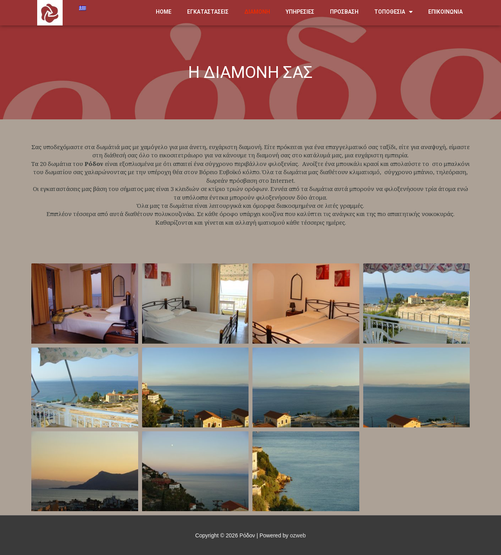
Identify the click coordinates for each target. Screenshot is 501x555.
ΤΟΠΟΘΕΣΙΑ (393, 12)
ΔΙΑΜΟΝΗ (257, 12)
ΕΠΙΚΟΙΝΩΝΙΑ (445, 12)
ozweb (298, 535)
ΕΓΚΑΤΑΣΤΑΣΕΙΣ (208, 12)
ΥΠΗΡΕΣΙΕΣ (300, 12)
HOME (163, 12)
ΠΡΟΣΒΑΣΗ (344, 12)
